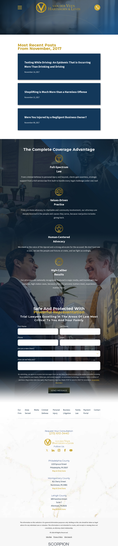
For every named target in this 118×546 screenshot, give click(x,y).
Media (36, 410)
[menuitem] (49, 537)
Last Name (64, 326)
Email (62, 337)
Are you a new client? (26, 348)
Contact (97, 410)
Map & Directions (59, 471)
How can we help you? (26, 360)
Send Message (59, 390)
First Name (22, 326)
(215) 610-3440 (59, 433)
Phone (20, 337)
